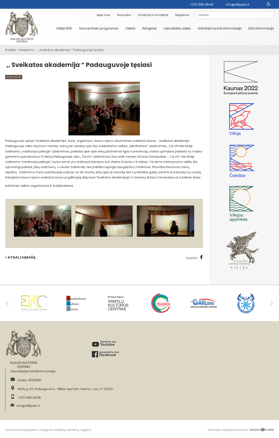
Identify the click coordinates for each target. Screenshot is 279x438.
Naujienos (182, 15)
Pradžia (10, 50)
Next (272, 303)
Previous (7, 303)
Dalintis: (194, 257)
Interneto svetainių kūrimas (228, 430)
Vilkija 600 (64, 28)
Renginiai (149, 28)
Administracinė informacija (219, 28)
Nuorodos (124, 15)
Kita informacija (261, 28)
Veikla (130, 28)
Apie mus (103, 15)
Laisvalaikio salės (177, 28)
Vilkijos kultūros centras (21, 26)
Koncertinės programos (98, 28)
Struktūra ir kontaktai (153, 15)
